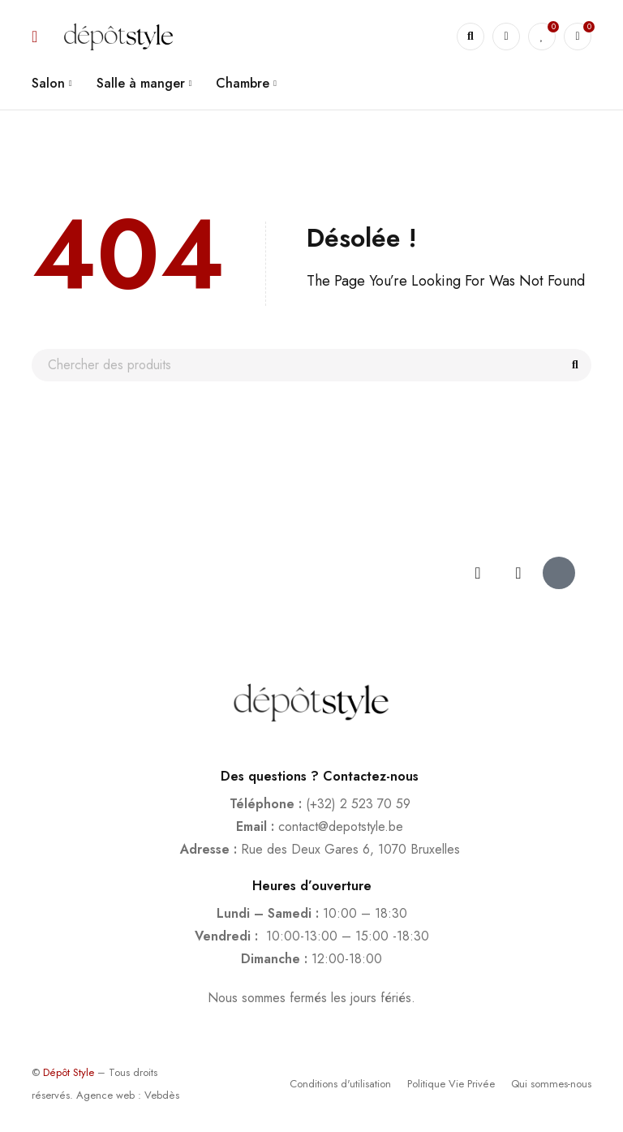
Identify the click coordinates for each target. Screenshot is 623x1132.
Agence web (105, 1095)
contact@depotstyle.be (340, 826)
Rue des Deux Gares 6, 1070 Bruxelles (350, 849)
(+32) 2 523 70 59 (358, 803)
